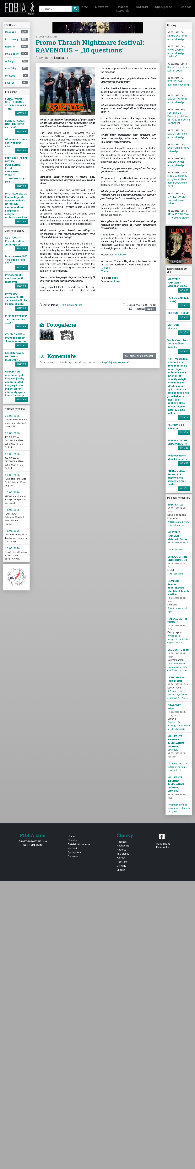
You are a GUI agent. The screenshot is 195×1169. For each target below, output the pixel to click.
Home (83, 7)
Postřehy (122, 861)
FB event (105, 271)
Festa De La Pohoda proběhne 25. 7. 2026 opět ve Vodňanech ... (178, 116)
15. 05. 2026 (12, 530)
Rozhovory (123, 845)
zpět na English (46, 37)
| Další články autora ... (72, 304)
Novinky (101, 7)
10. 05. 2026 (12, 492)
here (115, 277)
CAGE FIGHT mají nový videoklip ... (177, 133)
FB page (105, 267)
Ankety (121, 857)
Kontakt (142, 7)
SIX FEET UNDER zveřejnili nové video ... (176, 198)
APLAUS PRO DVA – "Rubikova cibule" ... (178, 216)
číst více (21, 113)
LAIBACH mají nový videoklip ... (178, 147)
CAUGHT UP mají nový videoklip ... (177, 98)
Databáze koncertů (122, 8)
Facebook (120, 254)
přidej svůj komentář (139, 355)
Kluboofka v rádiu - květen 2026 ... (178, 67)
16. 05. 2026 (12, 548)
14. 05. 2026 (12, 509)
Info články (123, 853)
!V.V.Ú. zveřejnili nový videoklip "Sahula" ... (176, 51)
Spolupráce (163, 7)
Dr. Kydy (121, 865)
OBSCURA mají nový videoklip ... (176, 162)
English (121, 869)
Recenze (122, 841)
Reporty (121, 849)
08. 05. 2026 (12, 415)
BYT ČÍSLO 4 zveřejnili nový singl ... (178, 83)
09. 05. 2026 (12, 474)
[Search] (58, 9)
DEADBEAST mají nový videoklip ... (177, 35)
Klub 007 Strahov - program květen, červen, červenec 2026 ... (178, 179)
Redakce (73, 856)
